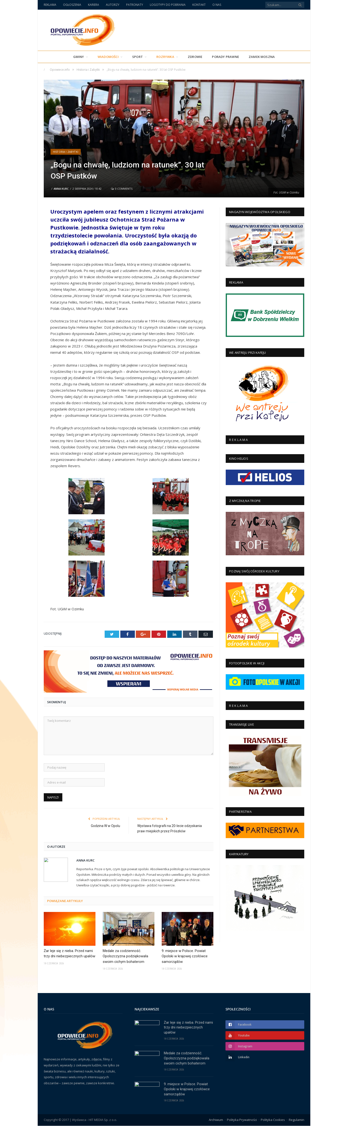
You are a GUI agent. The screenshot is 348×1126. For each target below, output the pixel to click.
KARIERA (93, 5)
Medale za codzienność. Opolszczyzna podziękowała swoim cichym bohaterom (125, 956)
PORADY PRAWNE (225, 57)
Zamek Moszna (262, 57)
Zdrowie (195, 57)
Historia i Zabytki (66, 151)
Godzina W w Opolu (105, 826)
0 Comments (121, 188)
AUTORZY (112, 5)
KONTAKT (199, 5)
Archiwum (216, 1120)
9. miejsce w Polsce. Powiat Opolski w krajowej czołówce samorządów (185, 956)
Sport (137, 57)
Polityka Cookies (273, 1120)
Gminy (78, 57)
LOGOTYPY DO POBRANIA (168, 5)
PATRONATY (134, 5)
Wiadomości (108, 57)
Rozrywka (165, 57)
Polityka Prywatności (242, 1120)
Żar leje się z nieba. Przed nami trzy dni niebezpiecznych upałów (69, 953)
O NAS (216, 5)
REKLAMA (50, 5)
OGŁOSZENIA (72, 5)
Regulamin (296, 1120)
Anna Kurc (61, 188)
